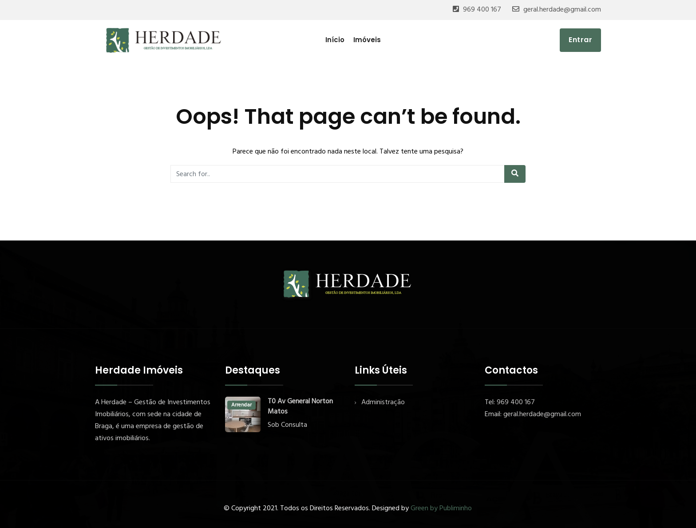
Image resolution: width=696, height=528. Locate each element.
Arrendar (241, 405)
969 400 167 (482, 10)
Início (334, 39)
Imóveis (367, 39)
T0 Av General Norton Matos (300, 407)
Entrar (580, 40)
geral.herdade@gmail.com (562, 10)
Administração (383, 402)
